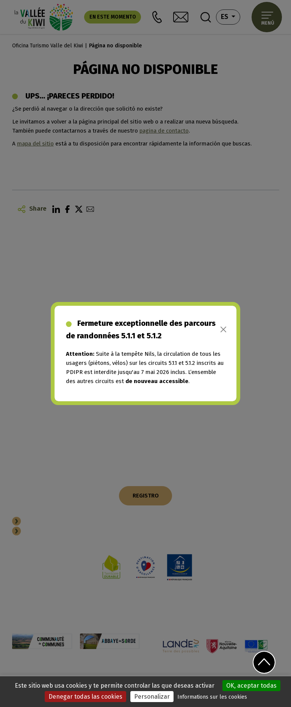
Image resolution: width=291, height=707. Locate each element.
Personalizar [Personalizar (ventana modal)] (152, 696)
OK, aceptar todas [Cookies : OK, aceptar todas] (251, 685)
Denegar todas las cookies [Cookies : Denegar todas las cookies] (85, 696)
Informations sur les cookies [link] (212, 697)
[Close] (223, 329)
